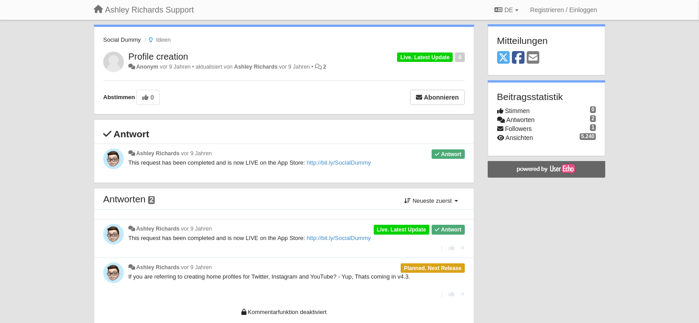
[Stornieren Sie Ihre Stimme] (462, 247)
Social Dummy (122, 39)
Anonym (147, 67)
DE (506, 9)
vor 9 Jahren (196, 153)
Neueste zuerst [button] (431, 200)
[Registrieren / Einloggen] (564, 9)
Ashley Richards (256, 67)
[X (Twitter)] (503, 58)
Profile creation (158, 56)
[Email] (533, 58)
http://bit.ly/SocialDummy (338, 162)
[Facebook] (518, 58)
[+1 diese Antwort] (451, 247)
